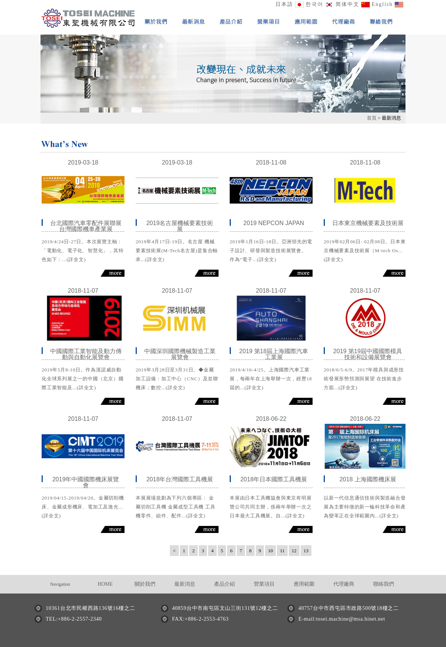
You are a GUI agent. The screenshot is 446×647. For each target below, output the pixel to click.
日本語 (284, 4)
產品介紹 (224, 584)
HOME (105, 584)
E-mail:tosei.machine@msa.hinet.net (341, 619)
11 (282, 550)
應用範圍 (304, 584)
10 (270, 550)
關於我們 (145, 584)
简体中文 (347, 4)
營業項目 (264, 584)
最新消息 (184, 584)
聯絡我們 (383, 584)
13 (306, 550)
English (382, 4)
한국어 (314, 4)
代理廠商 (343, 584)
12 (294, 550)
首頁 (372, 118)
